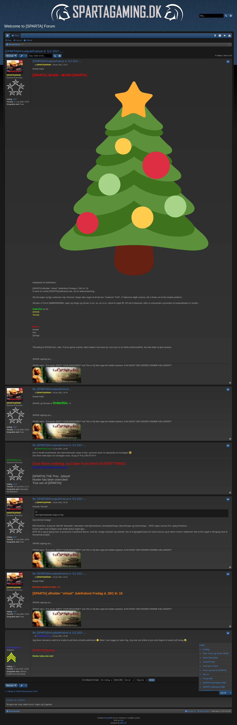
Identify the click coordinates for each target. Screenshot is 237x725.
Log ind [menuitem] (225, 36)
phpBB (108, 718)
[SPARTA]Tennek (14, 460)
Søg (226, 16)
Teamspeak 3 (215, 36)
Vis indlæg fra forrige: (97, 680)
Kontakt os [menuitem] (191, 711)
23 (14, 666)
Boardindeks (14, 711)
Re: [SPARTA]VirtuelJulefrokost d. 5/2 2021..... (59, 445)
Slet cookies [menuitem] (204, 711)
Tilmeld (29, 40)
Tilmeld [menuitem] (230, 36)
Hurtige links (8, 36)
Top (230, 383)
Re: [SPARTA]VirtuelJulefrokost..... (52, 389)
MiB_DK (123, 723)
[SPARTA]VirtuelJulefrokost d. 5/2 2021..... (34, 51)
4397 (15, 99)
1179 (15, 484)
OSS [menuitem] (221, 36)
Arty (122, 720)
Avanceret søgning (230, 16)
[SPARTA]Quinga (14, 647)
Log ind (19, 40)
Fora (17, 35)
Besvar (10, 55)
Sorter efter (124, 680)
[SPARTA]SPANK (14, 75)
